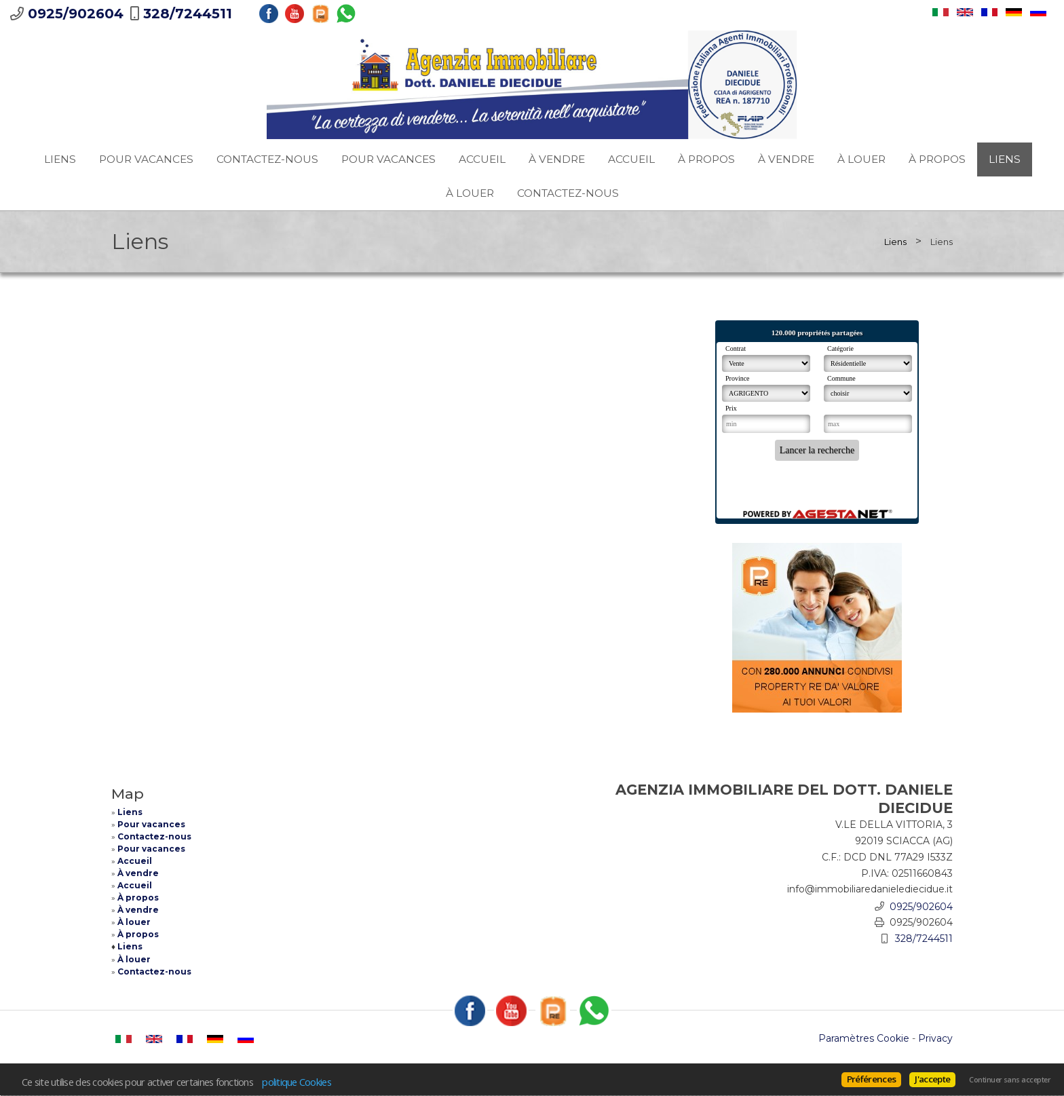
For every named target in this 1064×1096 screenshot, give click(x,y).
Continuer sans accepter (1009, 1079)
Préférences (871, 1079)
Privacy (935, 1038)
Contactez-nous (267, 159)
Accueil (482, 159)
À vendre (557, 159)
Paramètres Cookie (863, 1038)
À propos (706, 159)
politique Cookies (296, 1082)
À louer (861, 159)
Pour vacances (146, 159)
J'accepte (932, 1079)
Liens (60, 159)
